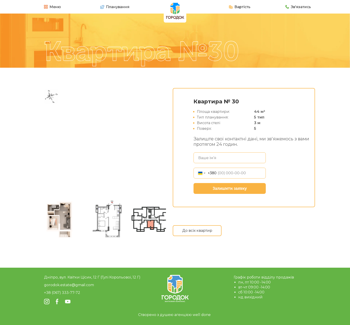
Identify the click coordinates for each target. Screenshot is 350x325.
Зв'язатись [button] (301, 7)
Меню (55, 7)
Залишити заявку (230, 188)
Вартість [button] (242, 7)
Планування (117, 7)
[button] (231, 7)
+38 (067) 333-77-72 (62, 292)
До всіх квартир (197, 230)
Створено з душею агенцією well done (174, 315)
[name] (230, 157)
